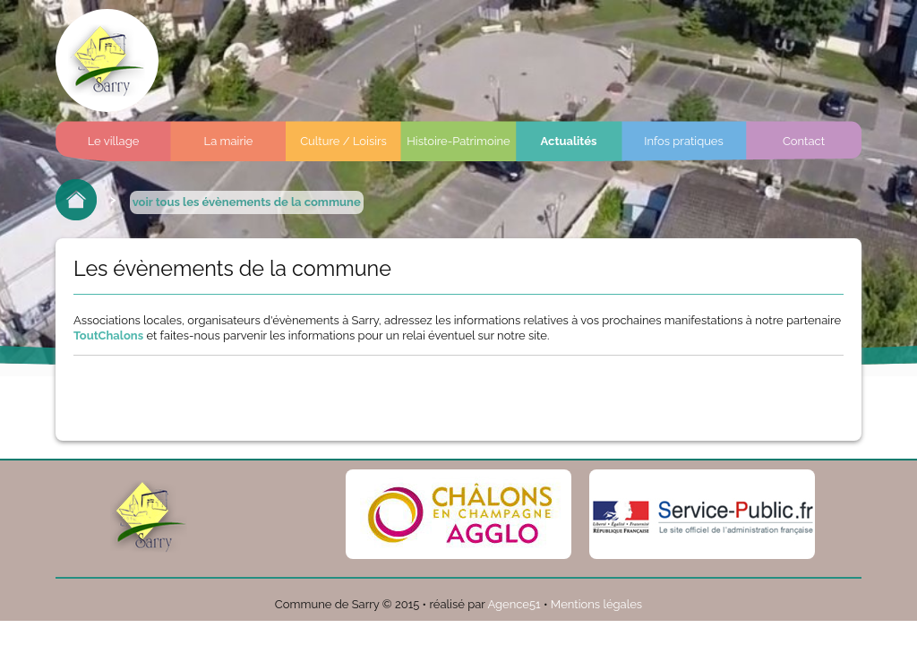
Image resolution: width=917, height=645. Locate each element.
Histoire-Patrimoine (458, 141)
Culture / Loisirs (343, 141)
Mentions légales (596, 604)
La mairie (228, 141)
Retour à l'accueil (76, 199)
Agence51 (513, 604)
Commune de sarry (107, 60)
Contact (804, 141)
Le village (114, 141)
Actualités (569, 141)
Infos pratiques (684, 141)
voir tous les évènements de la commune (247, 202)
